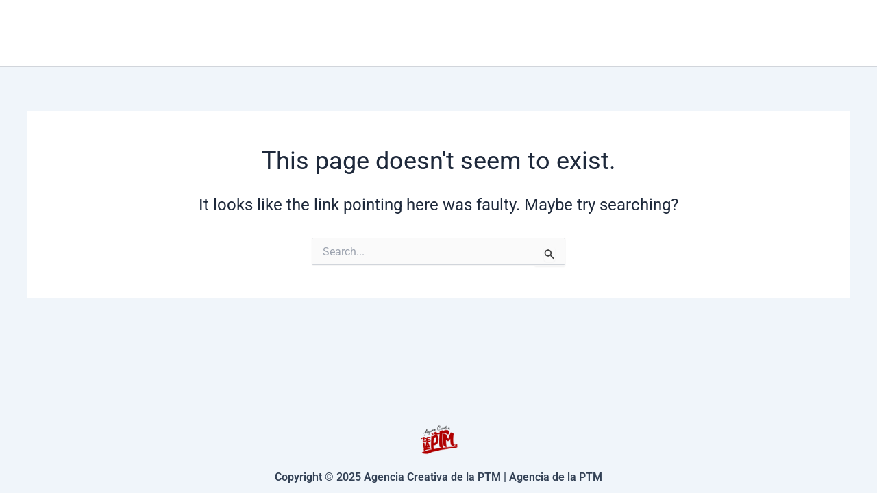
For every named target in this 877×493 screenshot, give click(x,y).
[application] (595, 32)
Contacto (664, 32)
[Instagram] (843, 33)
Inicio (474, 32)
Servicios (563, 32)
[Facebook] (823, 33)
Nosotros (757, 32)
